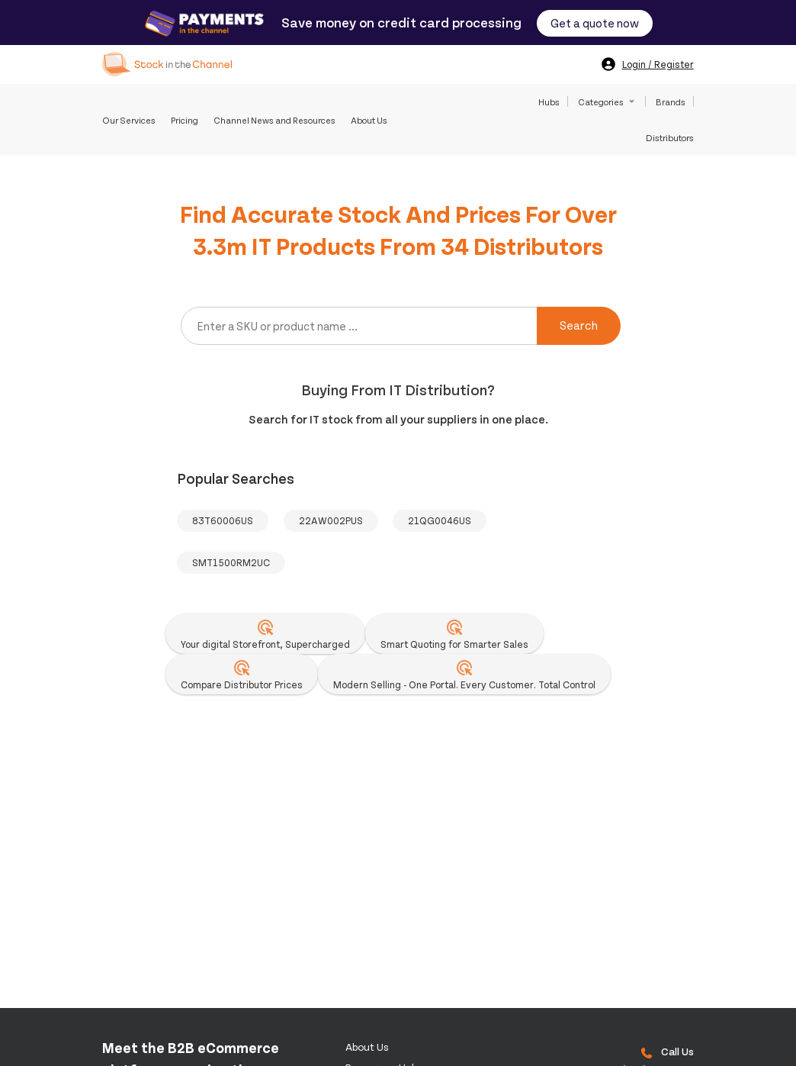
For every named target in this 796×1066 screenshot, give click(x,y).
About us (367, 1046)
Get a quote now (594, 22)
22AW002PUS (331, 520)
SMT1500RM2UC (231, 562)
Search (579, 324)
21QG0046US (439, 520)
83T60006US (222, 520)
